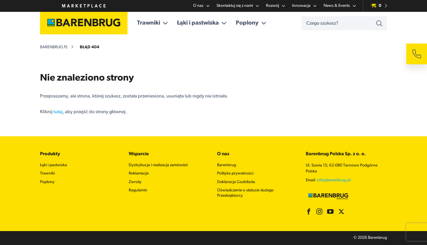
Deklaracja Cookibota (236, 182)
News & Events (340, 6)
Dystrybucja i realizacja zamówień (158, 165)
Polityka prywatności (235, 173)
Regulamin (138, 190)
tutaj (58, 112)
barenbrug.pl (54, 47)
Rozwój (275, 6)
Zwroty (135, 182)
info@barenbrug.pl (333, 180)
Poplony (251, 23)
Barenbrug (226, 165)
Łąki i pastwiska (201, 23)
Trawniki (152, 23)
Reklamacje (139, 173)
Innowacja (304, 6)
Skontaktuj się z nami (237, 6)
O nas (201, 6)
